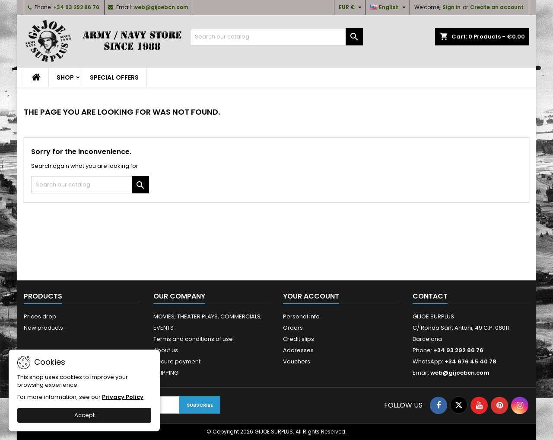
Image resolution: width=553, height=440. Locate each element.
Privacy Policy (122, 397)
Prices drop (40, 316)
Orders (293, 328)
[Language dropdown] (389, 7)
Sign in (451, 7)
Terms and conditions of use (193, 339)
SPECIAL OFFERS (114, 77)
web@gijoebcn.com (160, 7)
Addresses (298, 350)
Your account (311, 296)
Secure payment (176, 361)
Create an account (497, 7)
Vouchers (296, 361)
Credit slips (298, 339)
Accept (84, 415)
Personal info (301, 316)
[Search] (276, 36)
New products (43, 328)
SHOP (65, 77)
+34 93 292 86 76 (76, 7)
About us (165, 350)
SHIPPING (165, 373)
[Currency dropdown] (351, 7)
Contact (430, 296)
